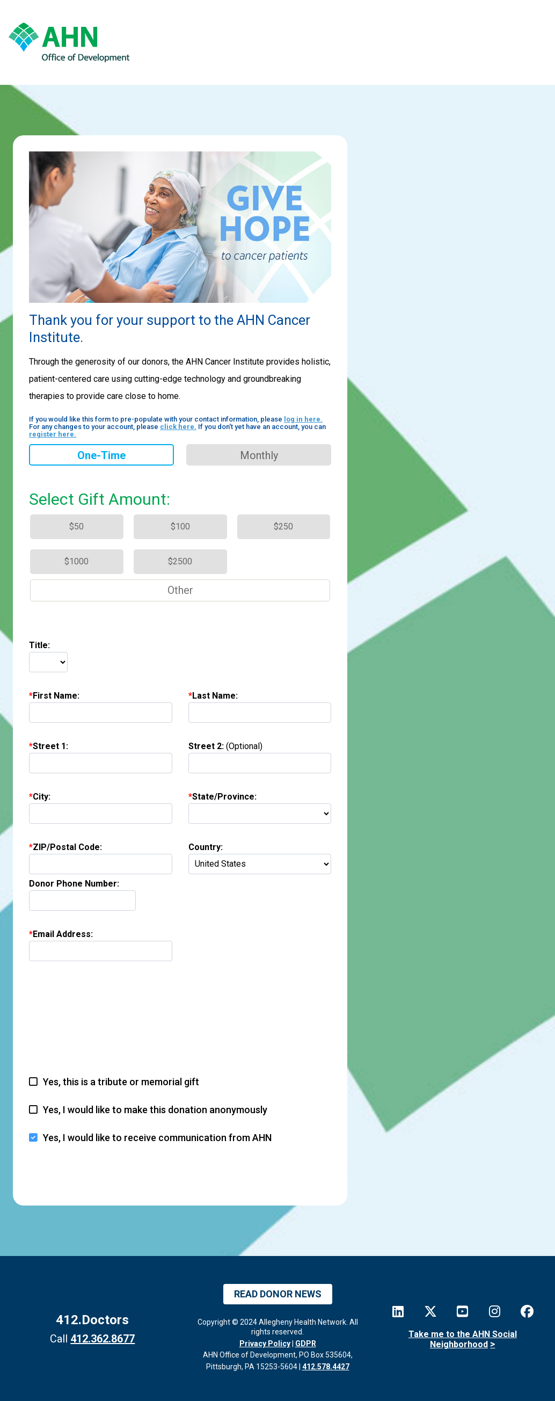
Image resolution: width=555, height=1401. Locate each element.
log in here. (303, 419)
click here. (178, 427)
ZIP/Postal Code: (67, 847)
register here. (52, 434)
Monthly (259, 455)
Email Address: (63, 934)
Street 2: (225, 746)
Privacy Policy (264, 1343)
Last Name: (215, 696)
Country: (205, 847)
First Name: (56, 696)
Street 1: (50, 746)
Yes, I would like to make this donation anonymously (155, 1109)
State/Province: (224, 797)
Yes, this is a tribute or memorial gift (121, 1081)
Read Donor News (278, 1294)
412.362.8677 (102, 1338)
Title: (39, 645)
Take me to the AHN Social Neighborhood (462, 1339)
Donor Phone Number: (74, 884)
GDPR (305, 1343)
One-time (101, 455)
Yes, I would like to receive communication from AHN (157, 1137)
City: (41, 797)
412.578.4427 (325, 1366)
